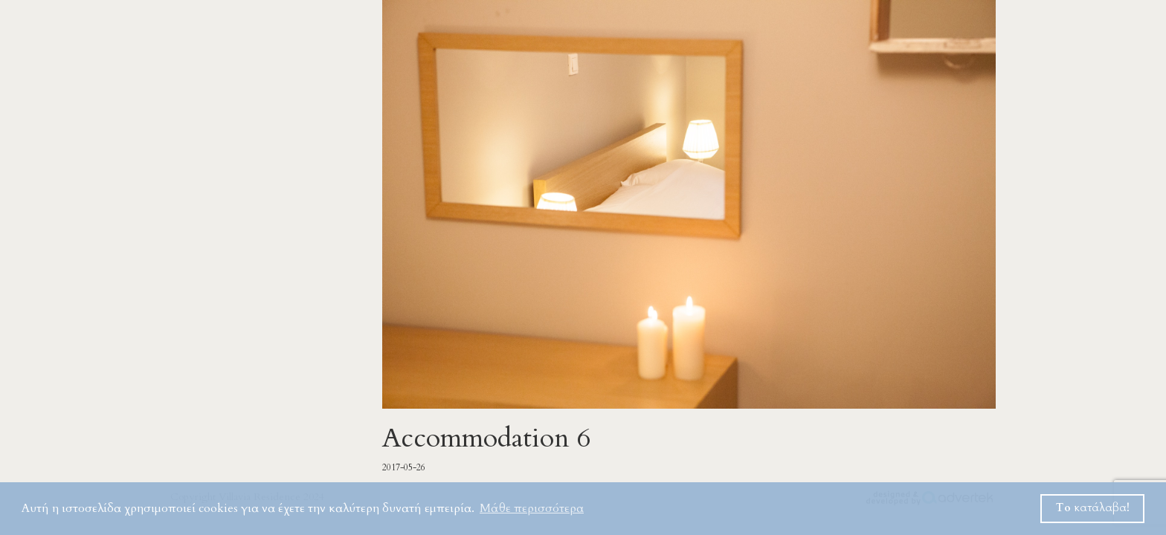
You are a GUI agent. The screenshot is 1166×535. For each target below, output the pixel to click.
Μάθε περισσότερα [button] (532, 508)
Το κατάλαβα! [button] (1093, 508)
